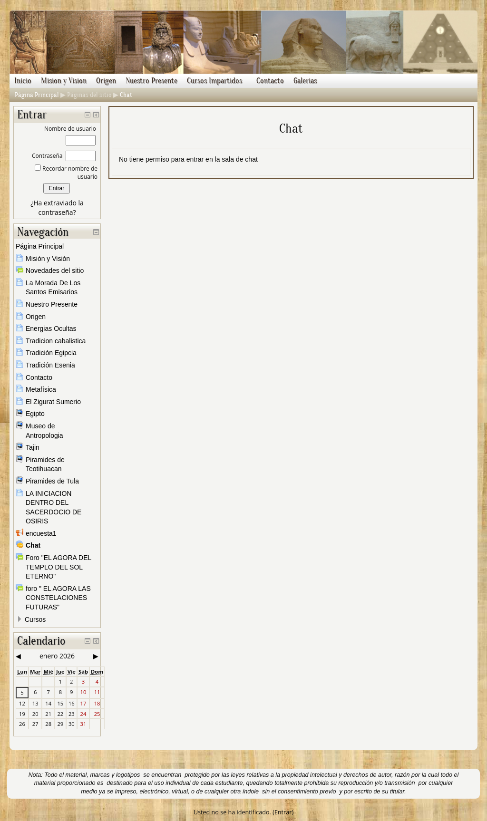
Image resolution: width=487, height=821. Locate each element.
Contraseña (47, 156)
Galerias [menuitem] (305, 81)
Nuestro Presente (52, 304)
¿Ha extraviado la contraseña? (57, 207)
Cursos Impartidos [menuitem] (214, 81)
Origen (36, 316)
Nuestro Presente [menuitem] (151, 81)
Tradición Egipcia (51, 353)
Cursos (35, 619)
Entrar (283, 812)
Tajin (32, 447)
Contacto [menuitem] (270, 81)
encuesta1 (41, 533)
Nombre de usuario (70, 129)
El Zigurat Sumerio (53, 402)
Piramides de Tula (52, 481)
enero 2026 (57, 655)
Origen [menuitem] (106, 81)
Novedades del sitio (55, 270)
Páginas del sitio (89, 95)
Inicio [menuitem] (22, 81)
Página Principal (37, 95)
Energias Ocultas (51, 328)
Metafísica (41, 389)
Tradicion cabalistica (56, 341)
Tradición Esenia (50, 365)
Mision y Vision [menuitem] (64, 81)
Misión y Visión (48, 258)
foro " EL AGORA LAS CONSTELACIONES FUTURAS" (58, 598)
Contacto (39, 377)
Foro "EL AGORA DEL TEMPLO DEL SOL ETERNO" (58, 567)
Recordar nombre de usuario (69, 172)
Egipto (35, 413)
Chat (126, 95)
